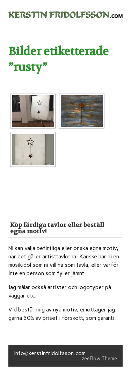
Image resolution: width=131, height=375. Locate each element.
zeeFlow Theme (99, 358)
